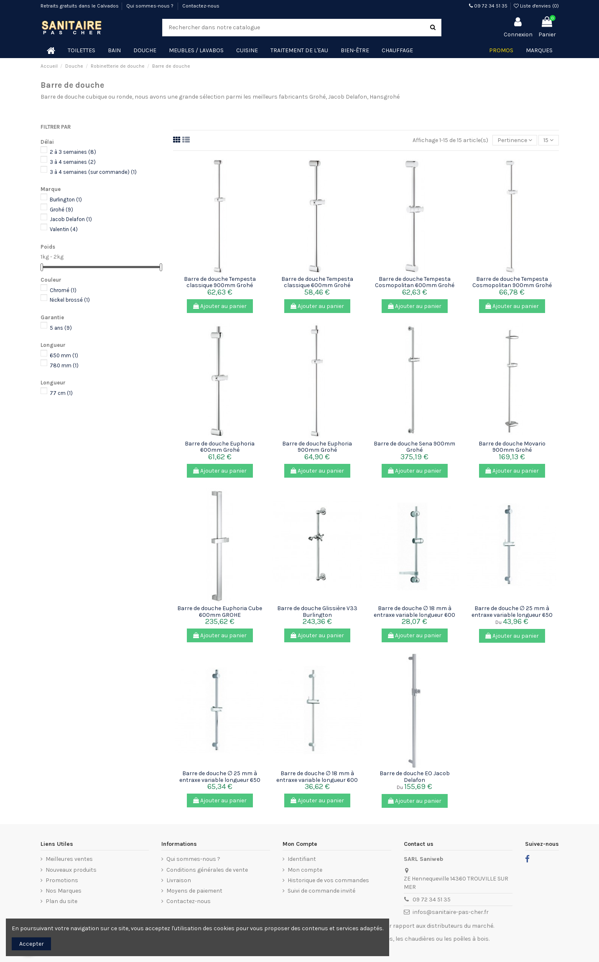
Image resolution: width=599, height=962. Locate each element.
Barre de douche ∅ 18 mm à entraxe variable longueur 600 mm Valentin (317, 780)
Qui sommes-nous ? (150, 6)
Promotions (62, 880)
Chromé (63, 290)
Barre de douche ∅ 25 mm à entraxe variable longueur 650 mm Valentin (219, 780)
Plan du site (61, 901)
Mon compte (305, 869)
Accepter (31, 943)
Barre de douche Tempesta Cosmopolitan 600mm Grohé (414, 282)
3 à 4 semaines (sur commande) (93, 172)
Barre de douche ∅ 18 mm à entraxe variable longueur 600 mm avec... (414, 615)
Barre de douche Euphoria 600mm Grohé (220, 446)
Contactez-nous (200, 6)
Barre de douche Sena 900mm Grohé (414, 446)
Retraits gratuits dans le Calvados (80, 6)
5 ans (61, 328)
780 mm (64, 365)
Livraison (178, 880)
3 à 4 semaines (73, 162)
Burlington (66, 199)
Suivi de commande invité (321, 890)
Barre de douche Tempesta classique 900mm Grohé (220, 282)
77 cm (61, 393)
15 (548, 140)
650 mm (64, 355)
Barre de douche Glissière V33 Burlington (317, 611)
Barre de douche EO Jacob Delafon (415, 776)
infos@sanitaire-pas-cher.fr (451, 912)
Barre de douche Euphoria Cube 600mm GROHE (219, 611)
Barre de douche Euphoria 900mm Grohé (317, 446)
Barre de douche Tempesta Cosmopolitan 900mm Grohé (512, 282)
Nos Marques (64, 890)
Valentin (64, 229)
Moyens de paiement (194, 890)
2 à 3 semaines (73, 152)
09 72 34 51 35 (488, 6)
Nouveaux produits (71, 869)
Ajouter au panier (220, 306)
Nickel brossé (70, 300)
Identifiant (302, 859)
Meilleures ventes (69, 859)
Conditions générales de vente (207, 869)
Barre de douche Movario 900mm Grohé (512, 446)
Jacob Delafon (71, 219)
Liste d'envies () (536, 6)
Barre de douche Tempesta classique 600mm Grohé (317, 282)
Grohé (61, 209)
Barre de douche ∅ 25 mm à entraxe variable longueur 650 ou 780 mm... (512, 615)
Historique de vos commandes (328, 880)
